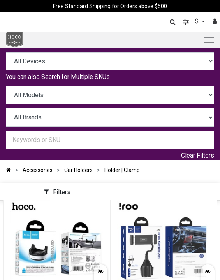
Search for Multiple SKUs (75, 76)
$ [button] (197, 21)
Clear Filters (197, 155)
